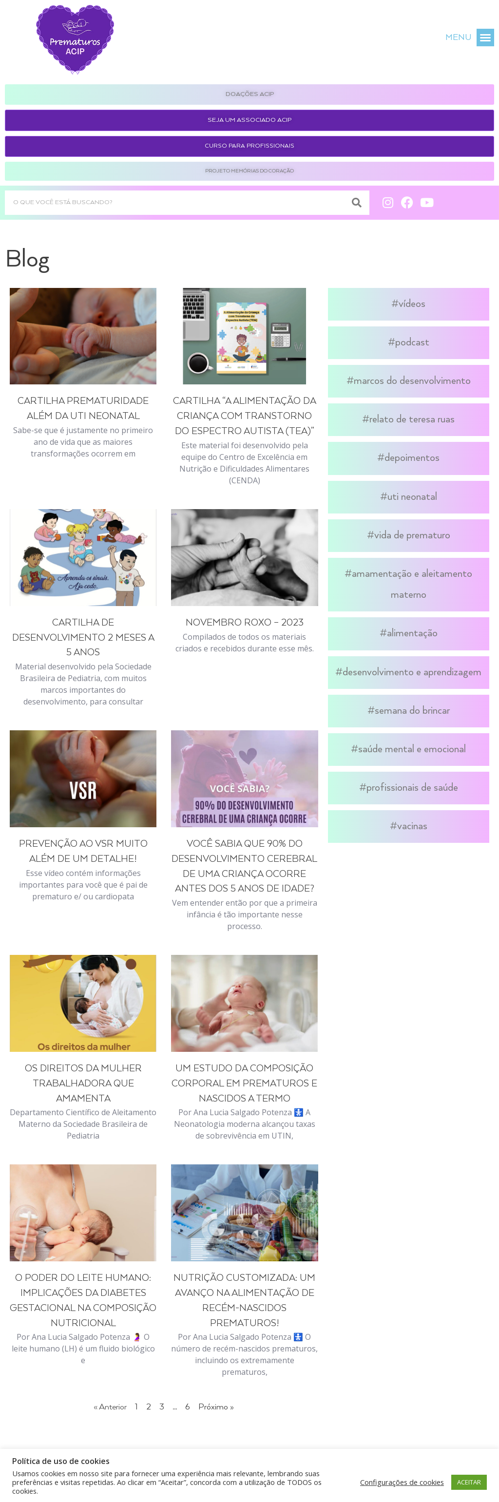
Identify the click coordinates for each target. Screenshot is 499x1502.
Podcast (412, 342)
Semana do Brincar (412, 711)
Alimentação (412, 633)
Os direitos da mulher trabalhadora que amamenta (83, 1083)
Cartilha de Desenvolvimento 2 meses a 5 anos (83, 638)
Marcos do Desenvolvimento (412, 381)
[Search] (357, 202)
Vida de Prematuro (412, 535)
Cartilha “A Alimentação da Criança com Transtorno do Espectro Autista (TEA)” (244, 416)
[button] (485, 37)
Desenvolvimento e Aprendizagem (412, 672)
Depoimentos (412, 458)
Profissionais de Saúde (412, 788)
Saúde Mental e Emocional (412, 749)
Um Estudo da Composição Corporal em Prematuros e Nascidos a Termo (244, 1083)
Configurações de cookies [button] (402, 1482)
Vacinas (412, 826)
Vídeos (412, 304)
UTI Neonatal (412, 497)
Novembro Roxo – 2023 (245, 622)
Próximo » (216, 1407)
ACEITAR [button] (469, 1482)
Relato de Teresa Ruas (412, 419)
